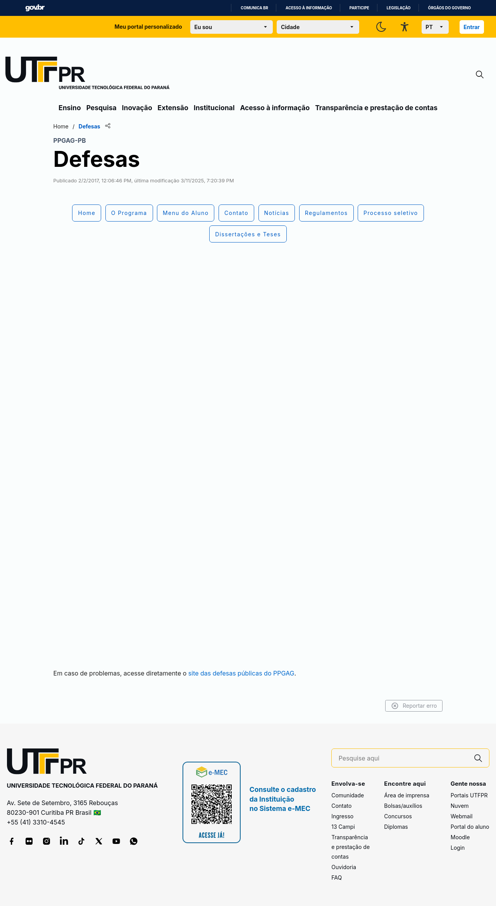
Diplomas (396, 826)
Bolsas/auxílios (403, 805)
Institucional (214, 108)
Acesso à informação (309, 8)
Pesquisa (101, 108)
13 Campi (343, 826)
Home (66, 126)
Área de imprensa (406, 795)
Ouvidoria (343, 867)
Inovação (137, 108)
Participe (359, 8)
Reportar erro (408, 706)
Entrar (471, 27)
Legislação (399, 8)
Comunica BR (254, 8)
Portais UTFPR (469, 795)
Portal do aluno (470, 826)
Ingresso (342, 816)
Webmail (462, 816)
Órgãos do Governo (449, 8)
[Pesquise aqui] (403, 758)
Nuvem (460, 805)
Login (458, 847)
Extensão (173, 108)
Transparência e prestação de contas (376, 108)
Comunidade (347, 795)
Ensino (70, 108)
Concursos (398, 816)
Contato (341, 805)
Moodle (460, 837)
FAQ (336, 877)
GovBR (35, 8)
